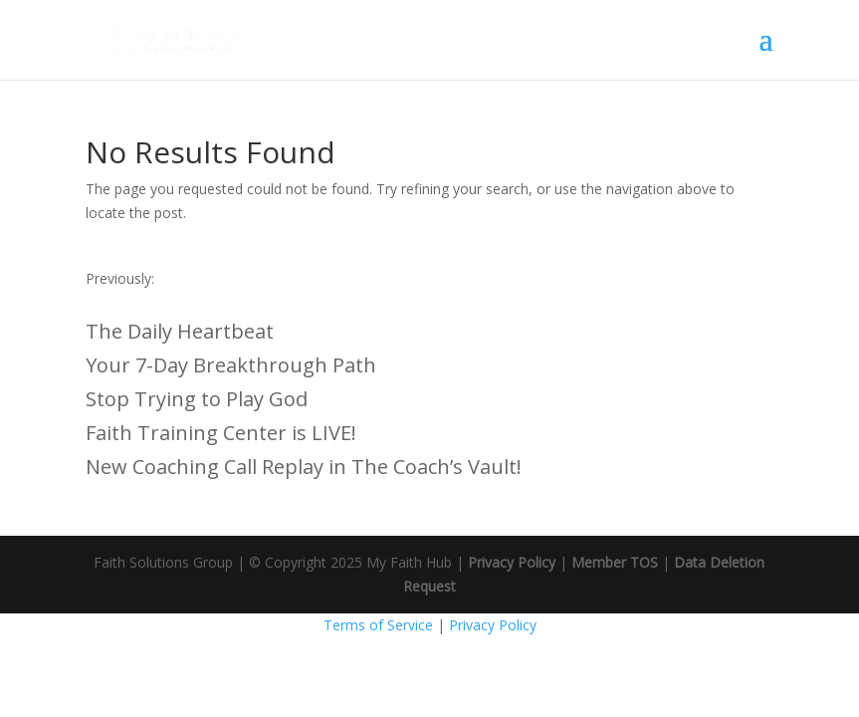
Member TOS (614, 562)
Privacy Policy (511, 562)
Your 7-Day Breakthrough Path (231, 365)
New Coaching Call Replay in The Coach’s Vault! (304, 466)
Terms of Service (378, 624)
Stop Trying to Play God (197, 398)
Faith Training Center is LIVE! (221, 432)
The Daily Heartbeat (180, 331)
